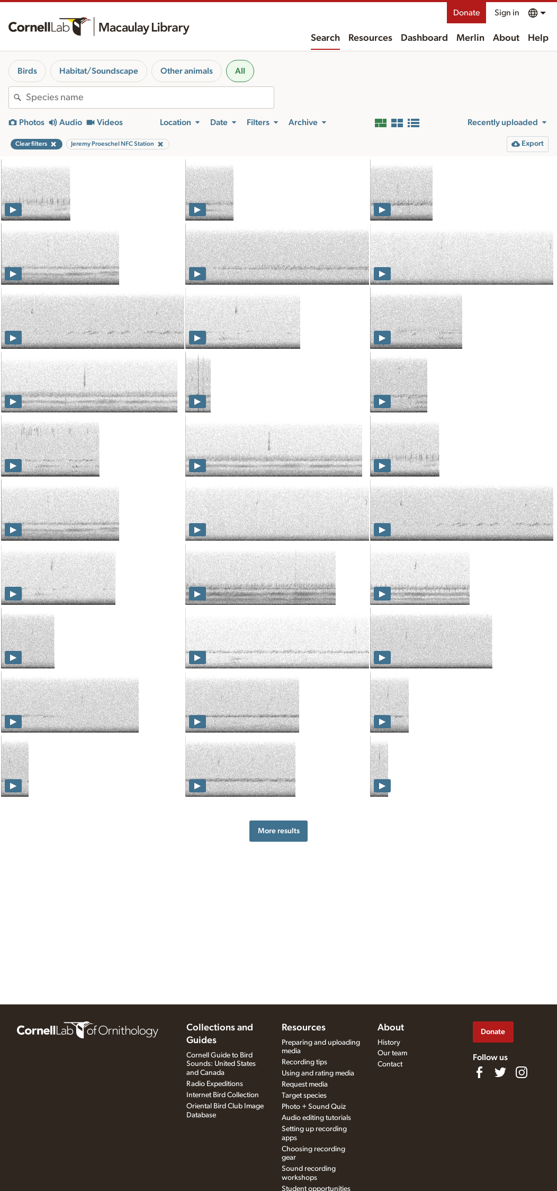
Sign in (507, 12)
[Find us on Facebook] (479, 1072)
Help (538, 38)
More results (279, 831)
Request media (305, 1084)
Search (325, 38)
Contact (390, 1064)
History (389, 1042)
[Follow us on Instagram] (521, 1072)
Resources (370, 38)
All (240, 71)
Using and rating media (318, 1073)
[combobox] (150, 97)
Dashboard (424, 38)
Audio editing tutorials (316, 1118)
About (506, 38)
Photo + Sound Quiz (314, 1106)
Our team (392, 1053)
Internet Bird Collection (222, 1095)
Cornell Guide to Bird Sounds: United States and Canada (221, 1064)
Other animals (186, 71)
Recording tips (304, 1062)
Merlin (470, 38)
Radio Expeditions (214, 1084)
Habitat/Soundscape (98, 71)
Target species (304, 1095)
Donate (466, 12)
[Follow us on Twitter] (500, 1072)
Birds (27, 71)
